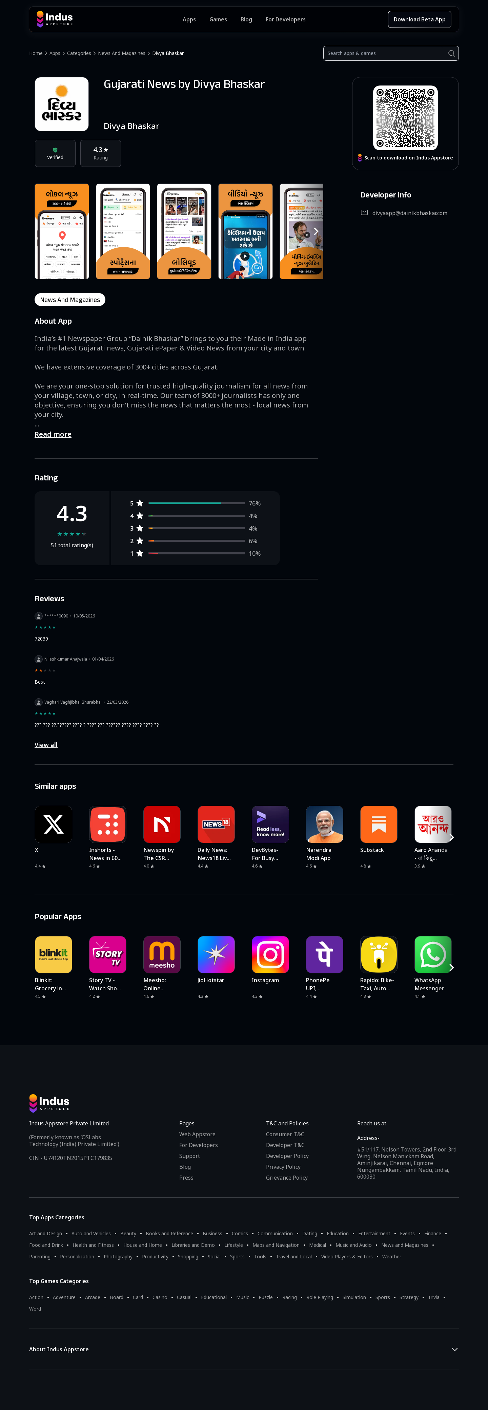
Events (407, 1233)
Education (338, 1233)
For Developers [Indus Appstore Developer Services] (286, 19)
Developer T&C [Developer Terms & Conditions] (285, 1145)
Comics (240, 1233)
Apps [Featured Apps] (189, 19)
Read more (53, 434)
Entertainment (374, 1233)
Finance (432, 1233)
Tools (260, 1256)
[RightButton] (316, 231)
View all (46, 745)
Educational (214, 1297)
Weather (391, 1256)
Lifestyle (233, 1245)
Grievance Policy (287, 1177)
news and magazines (70, 299)
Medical (317, 1245)
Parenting (39, 1256)
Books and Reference (169, 1233)
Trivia (434, 1297)
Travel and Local (294, 1256)
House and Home (142, 1245)
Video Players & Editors (347, 1256)
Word (35, 1309)
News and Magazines (121, 53)
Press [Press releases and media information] (186, 1177)
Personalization (77, 1256)
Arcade (92, 1297)
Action (36, 1297)
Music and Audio (354, 1245)
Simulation (354, 1297)
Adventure (64, 1297)
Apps (54, 53)
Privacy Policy (283, 1166)
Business (212, 1233)
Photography (118, 1256)
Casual (184, 1297)
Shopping (188, 1256)
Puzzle (266, 1297)
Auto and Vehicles (91, 1233)
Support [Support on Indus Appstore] (189, 1155)
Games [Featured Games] (218, 19)
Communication (275, 1233)
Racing (289, 1297)
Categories (79, 53)
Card (138, 1297)
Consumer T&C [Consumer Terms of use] (285, 1134)
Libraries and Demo (193, 1245)
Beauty (128, 1233)
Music (242, 1297)
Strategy (409, 1297)
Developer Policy (287, 1155)
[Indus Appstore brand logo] (110, 19)
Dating (309, 1233)
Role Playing (319, 1297)
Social (214, 1256)
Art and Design (45, 1233)
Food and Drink (46, 1245)
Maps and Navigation (276, 1245)
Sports (237, 1256)
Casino (159, 1297)
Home (36, 53)
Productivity (155, 1256)
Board (116, 1297)
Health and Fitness (93, 1245)
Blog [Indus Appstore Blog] (246, 19)
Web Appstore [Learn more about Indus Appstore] (197, 1134)
